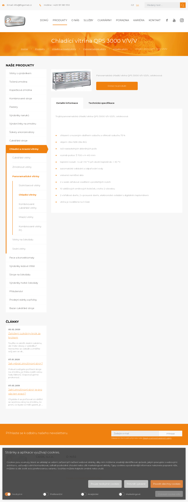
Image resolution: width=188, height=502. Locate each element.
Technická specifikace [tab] (101, 103)
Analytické (93, 494)
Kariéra (138, 20)
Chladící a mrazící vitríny (64, 49)
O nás (75, 20)
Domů (44, 20)
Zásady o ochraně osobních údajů (157, 438)
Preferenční (56, 494)
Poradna (122, 20)
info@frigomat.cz (23, 5)
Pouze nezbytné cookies (105, 483)
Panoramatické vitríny (94, 49)
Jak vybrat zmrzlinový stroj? (25, 363)
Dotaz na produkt (117, 85)
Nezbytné (17, 494)
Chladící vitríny (120, 49)
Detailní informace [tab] (67, 103)
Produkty (60, 20)
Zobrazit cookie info (169, 494)
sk (137, 5)
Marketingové (133, 494)
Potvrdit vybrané (136, 483)
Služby (88, 20)
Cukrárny (105, 20)
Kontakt (155, 20)
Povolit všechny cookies (166, 483)
